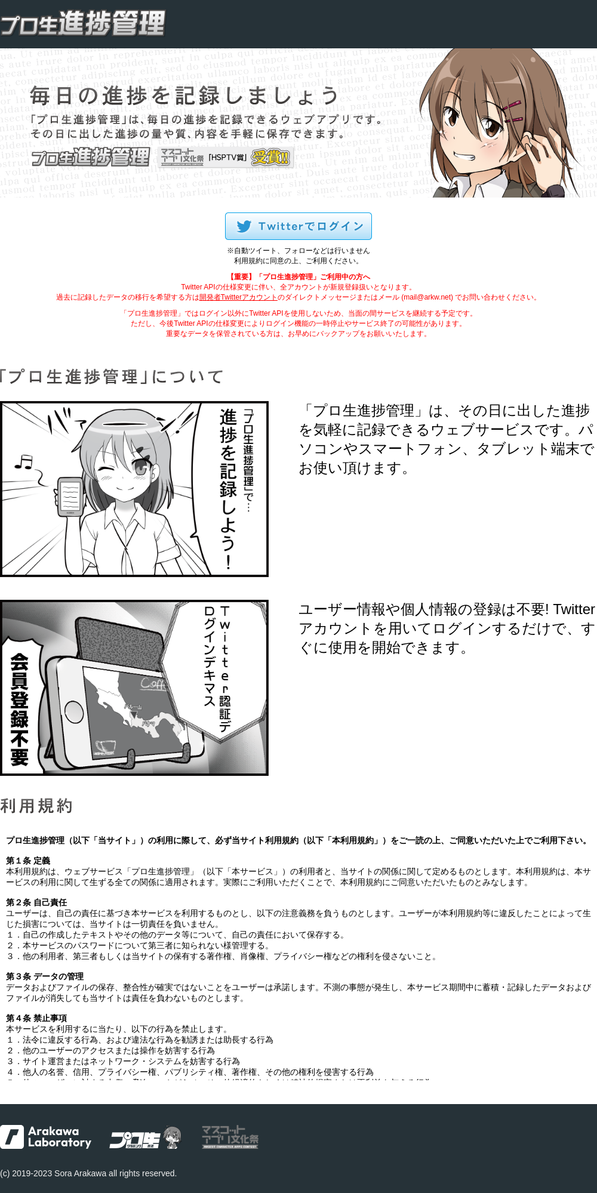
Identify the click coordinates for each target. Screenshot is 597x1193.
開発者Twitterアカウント (238, 297)
